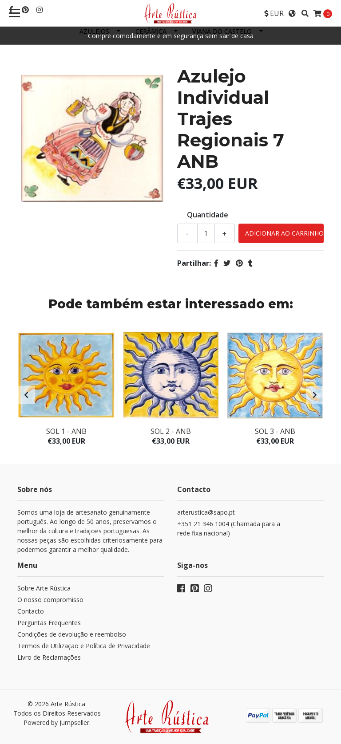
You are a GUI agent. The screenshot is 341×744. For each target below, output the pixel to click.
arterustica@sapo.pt (206, 512)
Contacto (30, 611)
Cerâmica (151, 31)
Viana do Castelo (222, 31)
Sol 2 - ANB (171, 431)
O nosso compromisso (50, 599)
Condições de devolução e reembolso (71, 634)
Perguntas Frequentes (49, 622)
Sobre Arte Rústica (44, 588)
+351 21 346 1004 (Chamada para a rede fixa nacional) (228, 528)
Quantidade (207, 215)
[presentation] (26, 395)
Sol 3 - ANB (275, 431)
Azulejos (94, 31)
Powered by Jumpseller (56, 722)
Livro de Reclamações (49, 657)
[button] (274, 13)
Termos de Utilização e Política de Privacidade (83, 646)
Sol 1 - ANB (66, 431)
